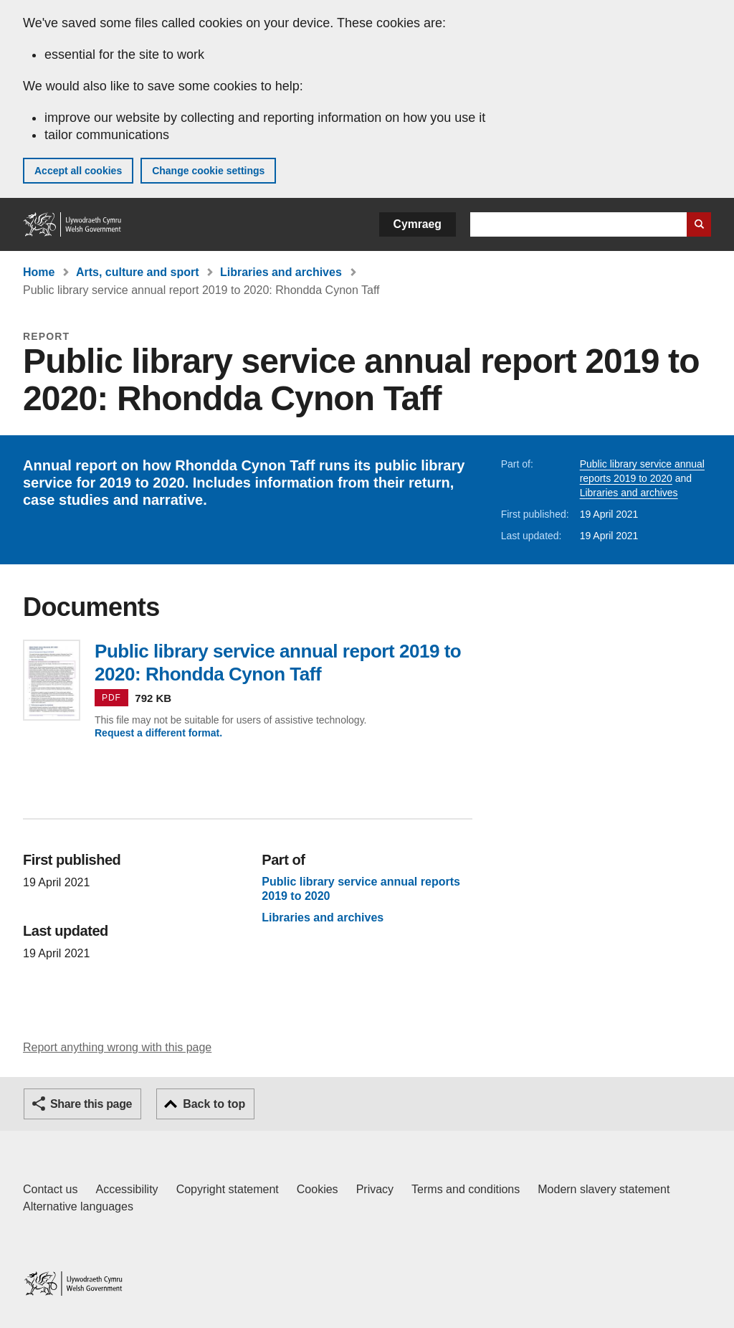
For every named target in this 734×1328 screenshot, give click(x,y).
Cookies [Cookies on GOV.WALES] (317, 1189)
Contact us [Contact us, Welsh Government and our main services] (50, 1189)
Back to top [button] (214, 1104)
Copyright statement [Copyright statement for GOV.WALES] (227, 1189)
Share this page (91, 1104)
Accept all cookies (78, 170)
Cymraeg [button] (418, 224)
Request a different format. (158, 733)
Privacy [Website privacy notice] (375, 1189)
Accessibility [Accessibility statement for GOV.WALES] (126, 1189)
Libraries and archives (281, 272)
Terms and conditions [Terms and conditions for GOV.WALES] (465, 1189)
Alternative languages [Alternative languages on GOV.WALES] (78, 1206)
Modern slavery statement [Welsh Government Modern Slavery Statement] (603, 1189)
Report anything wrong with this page (117, 1047)
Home (38, 272)
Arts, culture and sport (137, 272)
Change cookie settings (208, 170)
